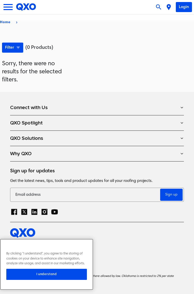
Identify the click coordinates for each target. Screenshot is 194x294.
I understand (46, 274)
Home (5, 22)
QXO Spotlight (97, 123)
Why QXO (97, 154)
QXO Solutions (97, 138)
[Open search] (159, 7)
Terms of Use (22, 253)
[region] (46, 264)
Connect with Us (97, 108)
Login (184, 7)
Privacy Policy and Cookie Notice (40, 244)
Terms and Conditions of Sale (38, 261)
